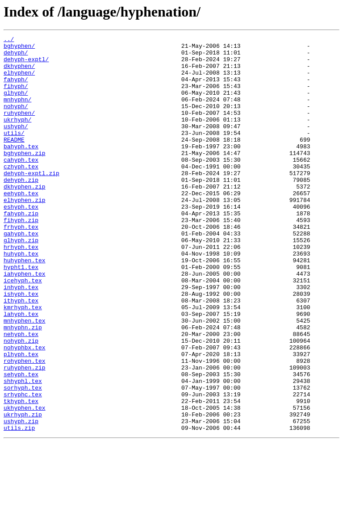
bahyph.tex (21, 169)
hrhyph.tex (21, 290)
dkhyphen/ (19, 72)
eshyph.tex (21, 241)
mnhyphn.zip (23, 386)
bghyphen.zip (25, 177)
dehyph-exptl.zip (31, 201)
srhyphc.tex (23, 466)
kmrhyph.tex (23, 362)
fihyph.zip (21, 257)
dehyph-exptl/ (26, 64)
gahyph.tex (21, 273)
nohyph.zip (21, 402)
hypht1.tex (21, 314)
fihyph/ (16, 96)
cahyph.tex (21, 185)
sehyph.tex (21, 442)
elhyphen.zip (25, 233)
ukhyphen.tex (25, 483)
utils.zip (19, 507)
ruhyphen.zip (25, 434)
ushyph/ (16, 145)
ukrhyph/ (17, 137)
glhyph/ (16, 105)
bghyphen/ (19, 48)
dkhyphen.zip (25, 217)
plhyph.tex (21, 418)
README (14, 161)
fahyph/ (16, 88)
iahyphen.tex (25, 322)
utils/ (14, 153)
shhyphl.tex (23, 450)
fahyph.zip (21, 249)
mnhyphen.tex (25, 378)
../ (9, 40)
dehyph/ (16, 56)
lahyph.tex (21, 370)
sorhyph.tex (23, 458)
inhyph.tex (21, 338)
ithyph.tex (21, 354)
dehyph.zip (21, 209)
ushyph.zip (21, 499)
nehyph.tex (21, 394)
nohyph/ (16, 121)
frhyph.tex (21, 265)
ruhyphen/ (19, 129)
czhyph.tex (21, 193)
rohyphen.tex (25, 426)
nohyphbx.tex (25, 410)
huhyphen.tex (25, 306)
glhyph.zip (21, 281)
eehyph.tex (21, 225)
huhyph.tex (21, 298)
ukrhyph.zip (23, 491)
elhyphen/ (19, 80)
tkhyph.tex (21, 475)
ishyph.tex (21, 346)
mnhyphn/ (17, 113)
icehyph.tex (23, 330)
